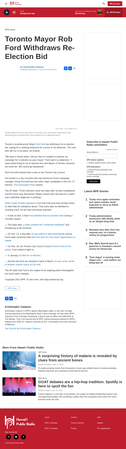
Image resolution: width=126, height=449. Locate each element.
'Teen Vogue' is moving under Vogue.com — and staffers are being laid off (105, 260)
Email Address (93, 152)
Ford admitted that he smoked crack (46, 215)
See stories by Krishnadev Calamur (23, 328)
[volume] (14, 12)
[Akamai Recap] (102, 102)
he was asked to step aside (44, 234)
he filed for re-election (29, 255)
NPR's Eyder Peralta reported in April (23, 203)
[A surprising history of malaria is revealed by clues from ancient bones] (19, 360)
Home (47, 417)
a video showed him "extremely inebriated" (44, 225)
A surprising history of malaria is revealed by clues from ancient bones (77, 358)
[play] (7, 12)
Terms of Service (77, 423)
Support (100, 423)
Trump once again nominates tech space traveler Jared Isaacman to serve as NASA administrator (104, 203)
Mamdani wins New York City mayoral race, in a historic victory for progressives (104, 232)
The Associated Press (25, 185)
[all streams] (113, 12)
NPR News (10, 29)
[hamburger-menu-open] (6, 3)
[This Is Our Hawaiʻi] (102, 290)
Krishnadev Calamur (34, 67)
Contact (74, 417)
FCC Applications (103, 428)
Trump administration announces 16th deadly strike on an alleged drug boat (104, 219)
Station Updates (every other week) (102, 163)
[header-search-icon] (103, 4)
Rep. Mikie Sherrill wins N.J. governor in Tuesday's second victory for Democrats (105, 246)
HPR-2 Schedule (51, 428)
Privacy (74, 428)
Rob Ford (40, 144)
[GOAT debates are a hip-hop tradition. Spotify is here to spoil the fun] (19, 386)
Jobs (99, 417)
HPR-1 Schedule (51, 423)
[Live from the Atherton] (102, 55)
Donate (116, 3)
